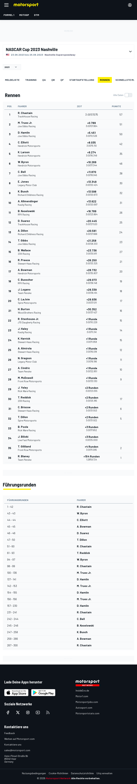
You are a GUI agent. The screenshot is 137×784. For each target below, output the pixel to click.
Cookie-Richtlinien (58, 773)
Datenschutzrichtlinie (82, 773)
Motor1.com (82, 696)
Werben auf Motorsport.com (19, 738)
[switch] (122, 95)
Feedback (9, 733)
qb (53, 79)
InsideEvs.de (82, 690)
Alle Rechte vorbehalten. (85, 778)
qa (44, 79)
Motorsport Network (58, 778)
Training (31, 79)
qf (62, 79)
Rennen (105, 79)
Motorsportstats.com (87, 713)
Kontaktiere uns (12, 744)
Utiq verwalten (104, 773)
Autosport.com (84, 707)
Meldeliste (12, 79)
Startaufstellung (81, 79)
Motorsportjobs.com (87, 701)
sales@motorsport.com (17, 750)
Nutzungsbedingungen (34, 773)
